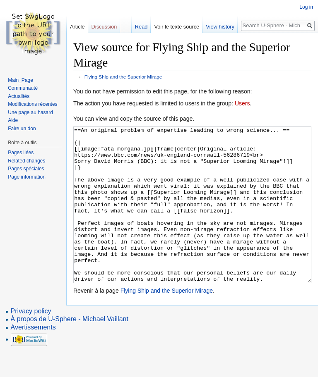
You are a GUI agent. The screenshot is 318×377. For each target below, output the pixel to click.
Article (77, 27)
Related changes (26, 161)
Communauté (23, 88)
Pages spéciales (26, 169)
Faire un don (22, 128)
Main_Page (20, 80)
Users (242, 103)
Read (141, 27)
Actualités (18, 96)
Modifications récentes (32, 104)
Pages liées (21, 152)
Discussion (104, 27)
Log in (306, 7)
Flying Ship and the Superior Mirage (123, 76)
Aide (13, 120)
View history (220, 27)
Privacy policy (31, 342)
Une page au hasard (30, 112)
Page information (27, 177)
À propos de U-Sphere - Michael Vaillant (69, 349)
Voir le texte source (176, 27)
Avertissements (33, 358)
